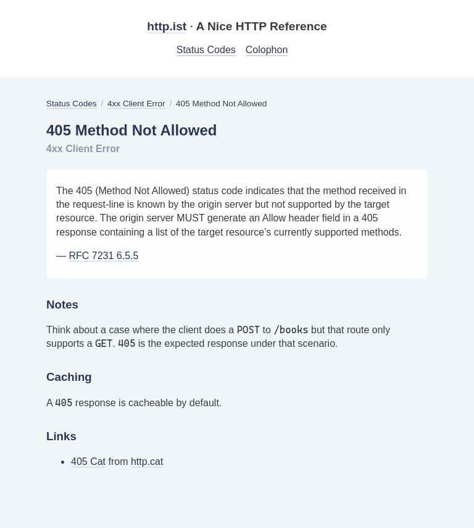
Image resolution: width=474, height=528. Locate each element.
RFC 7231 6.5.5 (103, 255)
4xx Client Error (136, 103)
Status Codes (206, 50)
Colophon (267, 50)
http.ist (166, 26)
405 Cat (88, 461)
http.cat (147, 461)
